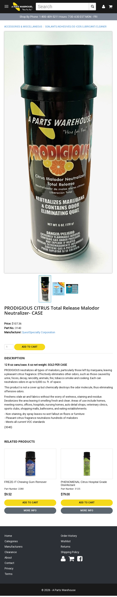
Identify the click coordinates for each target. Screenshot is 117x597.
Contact (9, 564)
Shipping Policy (70, 553)
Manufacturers (14, 548)
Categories (11, 542)
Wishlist (66, 542)
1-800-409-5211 (49, 16)
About (8, 558)
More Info (30, 510)
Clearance (11, 553)
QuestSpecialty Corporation (38, 332)
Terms (8, 575)
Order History (69, 537)
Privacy (9, 569)
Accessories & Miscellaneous (24, 26)
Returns (65, 548)
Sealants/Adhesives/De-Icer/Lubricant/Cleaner (76, 26)
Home (8, 537)
